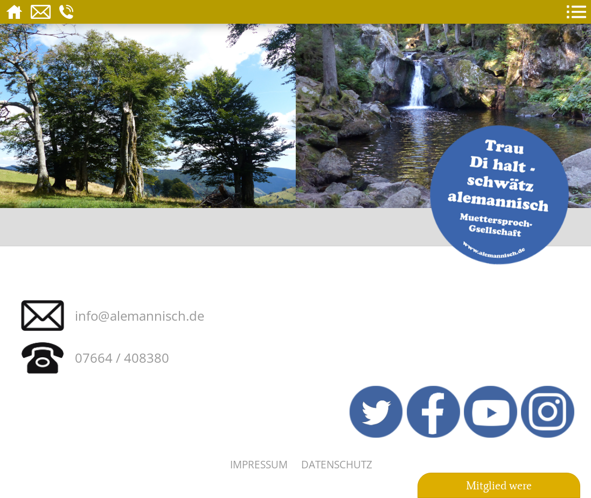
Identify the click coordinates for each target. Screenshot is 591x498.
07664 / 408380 (122, 357)
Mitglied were (499, 486)
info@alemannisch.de (139, 315)
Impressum (259, 464)
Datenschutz (336, 464)
